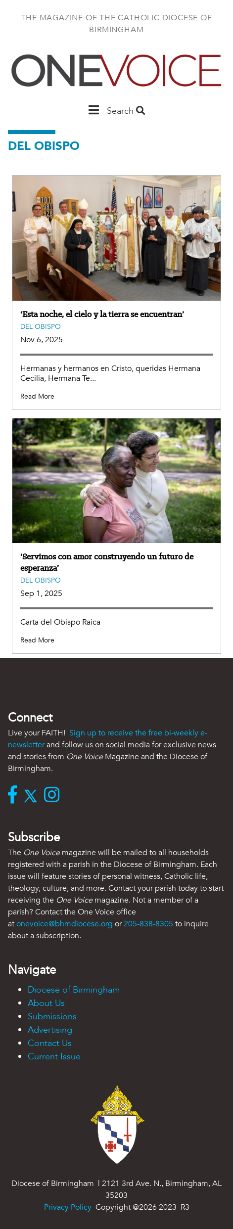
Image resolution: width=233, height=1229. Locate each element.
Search (126, 111)
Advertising (50, 1030)
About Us (46, 1003)
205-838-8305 (148, 923)
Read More (37, 396)
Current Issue (54, 1056)
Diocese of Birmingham (74, 990)
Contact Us (50, 1043)
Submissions (52, 1016)
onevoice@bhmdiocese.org (64, 923)
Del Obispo (40, 326)
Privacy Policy (68, 1207)
